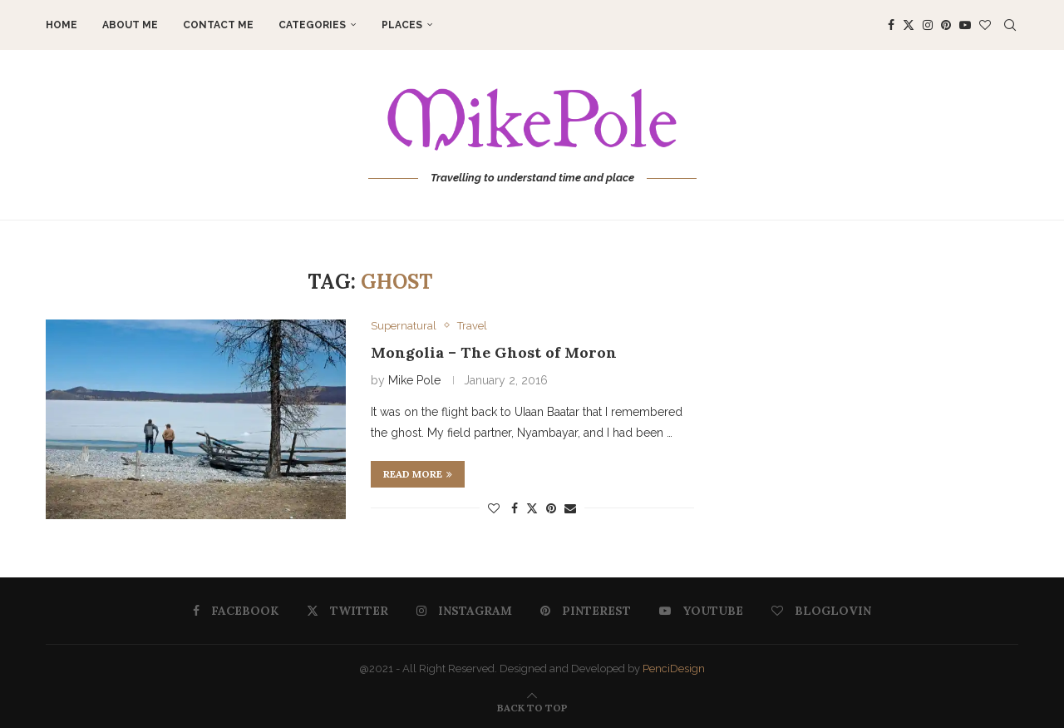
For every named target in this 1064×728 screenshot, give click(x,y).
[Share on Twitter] (532, 508)
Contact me (218, 25)
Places (402, 25)
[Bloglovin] (985, 25)
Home (61, 25)
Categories (312, 25)
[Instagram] (928, 25)
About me (130, 25)
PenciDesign (674, 668)
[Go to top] (532, 707)
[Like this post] (494, 508)
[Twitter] (908, 25)
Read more (417, 474)
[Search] (1010, 25)
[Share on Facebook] (514, 508)
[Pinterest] (946, 25)
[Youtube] (965, 25)
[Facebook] (891, 25)
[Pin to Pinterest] (551, 508)
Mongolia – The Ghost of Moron (494, 352)
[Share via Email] (570, 508)
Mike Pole (414, 380)
